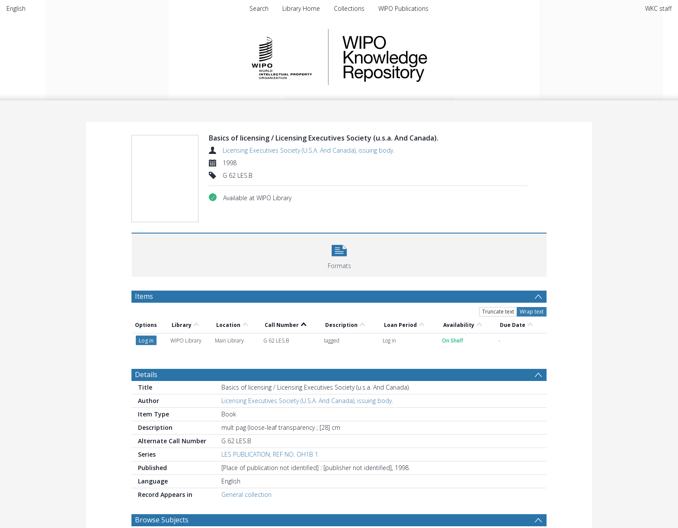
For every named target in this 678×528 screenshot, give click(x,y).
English (16, 8)
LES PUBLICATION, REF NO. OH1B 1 (269, 454)
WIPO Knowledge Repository (420, 57)
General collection (246, 494)
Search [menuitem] (259, 8)
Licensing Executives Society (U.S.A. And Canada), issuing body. (308, 150)
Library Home (301, 8)
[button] (339, 254)
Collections (349, 8)
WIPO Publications (403, 8)
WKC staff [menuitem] (658, 8)
